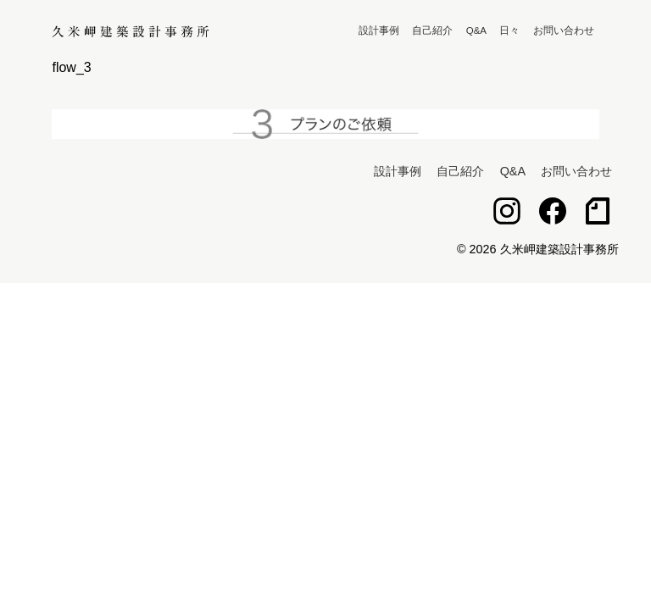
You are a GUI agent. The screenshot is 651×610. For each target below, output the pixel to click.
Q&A (476, 30)
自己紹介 (432, 30)
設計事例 (379, 30)
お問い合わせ (563, 30)
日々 (509, 30)
